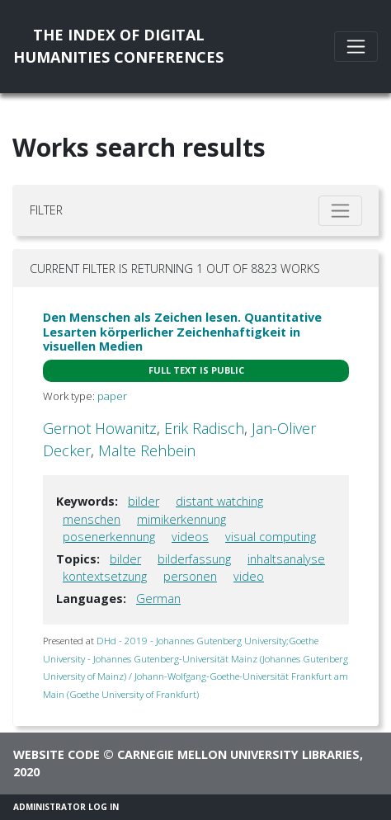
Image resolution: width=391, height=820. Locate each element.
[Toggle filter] (340, 211)
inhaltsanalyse (286, 559)
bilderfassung (194, 559)
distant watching (219, 501)
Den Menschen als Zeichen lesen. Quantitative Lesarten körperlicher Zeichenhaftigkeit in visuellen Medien (182, 331)
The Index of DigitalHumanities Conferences (118, 46)
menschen (91, 519)
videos (190, 536)
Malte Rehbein (147, 450)
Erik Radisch (204, 428)
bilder (143, 501)
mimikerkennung (181, 519)
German (158, 598)
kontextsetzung (105, 576)
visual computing (270, 536)
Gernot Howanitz (100, 428)
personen (190, 576)
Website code (56, 754)
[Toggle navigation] (356, 46)
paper (112, 396)
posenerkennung (109, 536)
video (248, 576)
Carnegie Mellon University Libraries (238, 754)
